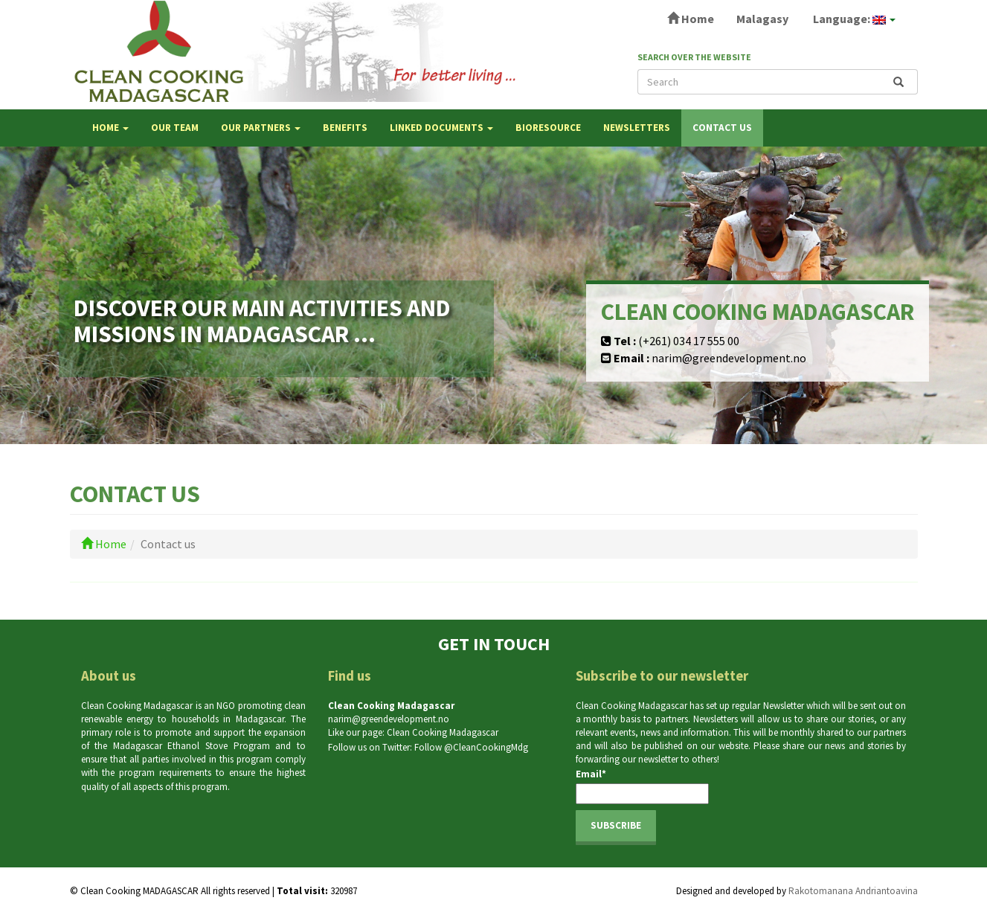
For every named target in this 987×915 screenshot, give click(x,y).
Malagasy (762, 18)
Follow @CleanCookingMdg (471, 747)
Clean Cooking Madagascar (442, 732)
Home (690, 18)
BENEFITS (345, 127)
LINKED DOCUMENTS (441, 127)
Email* (642, 786)
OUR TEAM (175, 127)
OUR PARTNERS (260, 127)
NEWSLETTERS (636, 127)
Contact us (722, 127)
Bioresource (548, 127)
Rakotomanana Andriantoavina (853, 890)
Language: (853, 18)
